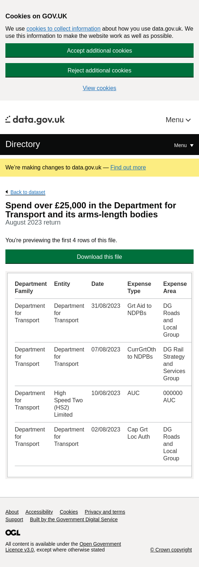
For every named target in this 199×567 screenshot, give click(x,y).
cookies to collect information (63, 29)
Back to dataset (27, 192)
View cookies (99, 88)
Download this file (99, 257)
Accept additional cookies (99, 51)
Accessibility (39, 512)
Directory (22, 144)
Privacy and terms (105, 512)
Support (14, 519)
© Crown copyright (171, 550)
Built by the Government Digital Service (74, 519)
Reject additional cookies (100, 70)
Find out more (128, 167)
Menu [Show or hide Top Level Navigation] (181, 145)
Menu (175, 120)
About (12, 512)
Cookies (69, 512)
